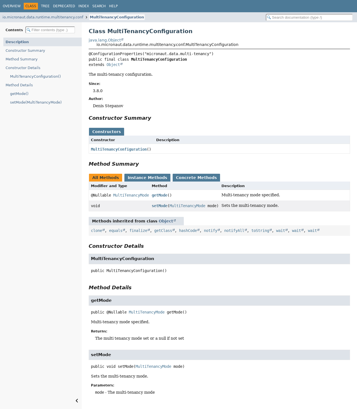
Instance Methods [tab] (147, 177)
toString (260, 230)
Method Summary (22, 59)
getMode (159, 195)
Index (83, 6)
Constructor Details (23, 68)
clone (96, 230)
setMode (159, 206)
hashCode (188, 230)
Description (17, 42)
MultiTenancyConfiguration (117, 17)
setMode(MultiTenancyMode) (36, 102)
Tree (45, 6)
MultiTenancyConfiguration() (35, 76)
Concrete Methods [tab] (196, 177)
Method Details (19, 85)
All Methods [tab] (105, 177)
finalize (138, 230)
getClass (163, 230)
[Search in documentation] (309, 17)
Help (113, 6)
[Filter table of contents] (50, 29)
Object (113, 64)
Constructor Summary (25, 50)
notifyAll (234, 230)
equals (115, 230)
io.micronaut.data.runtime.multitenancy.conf (43, 17)
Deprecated (64, 6)
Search (99, 6)
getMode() (19, 94)
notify (210, 230)
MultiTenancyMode (131, 195)
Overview (12, 6)
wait (280, 230)
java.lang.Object (105, 40)
